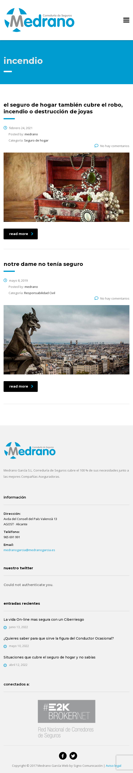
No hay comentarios (112, 146)
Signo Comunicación (88, 765)
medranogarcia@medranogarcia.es (29, 550)
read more (21, 234)
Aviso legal (113, 765)
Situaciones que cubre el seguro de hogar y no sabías (50, 657)
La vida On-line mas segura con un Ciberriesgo (44, 619)
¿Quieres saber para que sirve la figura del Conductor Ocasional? (59, 638)
